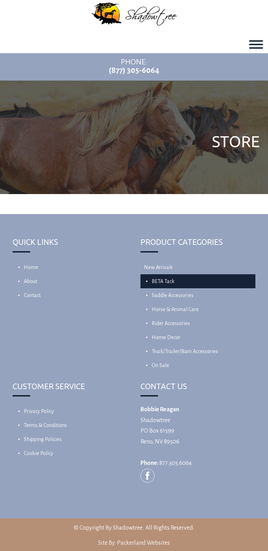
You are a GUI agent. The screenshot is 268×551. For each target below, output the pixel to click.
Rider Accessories (171, 323)
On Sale (160, 365)
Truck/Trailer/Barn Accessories (185, 351)
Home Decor (166, 337)
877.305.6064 (175, 463)
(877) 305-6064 (134, 70)
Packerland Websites (143, 543)
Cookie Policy (38, 453)
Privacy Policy (39, 411)
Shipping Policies (43, 439)
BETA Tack (163, 281)
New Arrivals (158, 267)
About (30, 281)
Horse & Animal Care (175, 309)
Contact (32, 295)
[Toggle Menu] (256, 44)
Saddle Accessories (172, 295)
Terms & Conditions (45, 425)
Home (31, 267)
